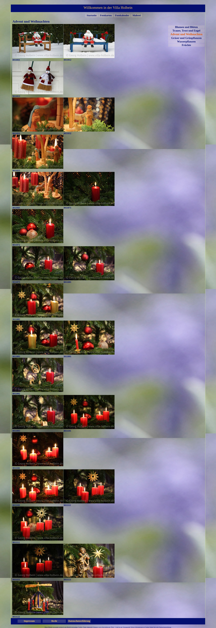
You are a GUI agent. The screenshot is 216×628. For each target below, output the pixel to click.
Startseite (92, 15)
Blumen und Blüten (186, 27)
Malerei (137, 15)
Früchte (186, 45)
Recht (54, 621)
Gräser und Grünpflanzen (186, 37)
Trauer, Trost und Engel (186, 30)
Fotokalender (122, 15)
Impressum (29, 621)
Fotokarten (106, 15)
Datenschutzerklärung (79, 621)
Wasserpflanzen (186, 41)
